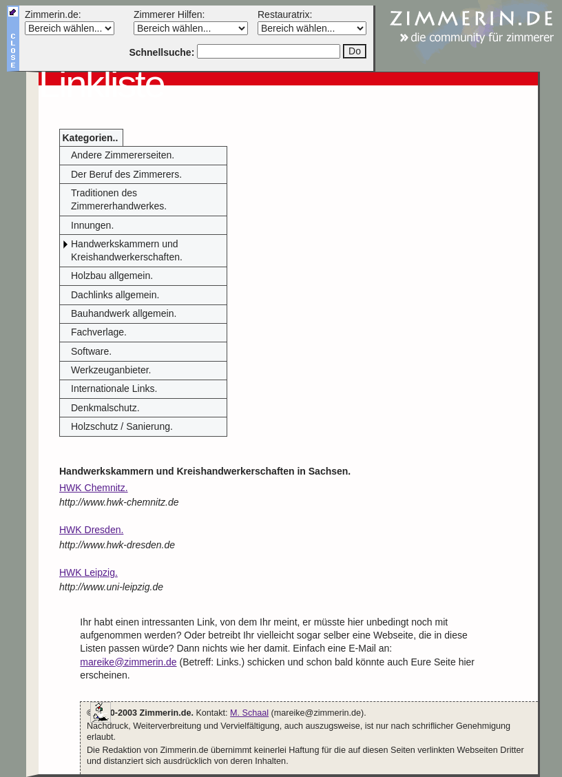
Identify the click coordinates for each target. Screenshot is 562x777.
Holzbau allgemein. (112, 275)
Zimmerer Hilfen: (169, 14)
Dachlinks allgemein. (115, 294)
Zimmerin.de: (53, 14)
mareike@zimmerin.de (128, 661)
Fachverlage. (99, 332)
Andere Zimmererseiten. (122, 154)
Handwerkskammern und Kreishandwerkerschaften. (127, 250)
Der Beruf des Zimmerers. (126, 174)
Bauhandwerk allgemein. (123, 313)
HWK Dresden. (91, 529)
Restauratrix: (285, 14)
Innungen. (92, 225)
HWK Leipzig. (88, 572)
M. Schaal (249, 713)
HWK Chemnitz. (93, 487)
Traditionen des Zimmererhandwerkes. (119, 199)
